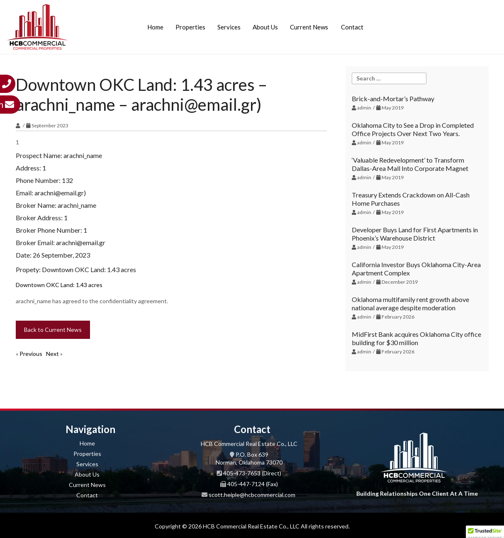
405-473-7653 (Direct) (252, 473)
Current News (309, 27)
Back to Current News (53, 329)
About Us (265, 27)
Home (155, 27)
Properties (190, 27)
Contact (352, 27)
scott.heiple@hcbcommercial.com (252, 494)
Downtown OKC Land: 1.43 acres (59, 284)
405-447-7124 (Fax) (252, 483)
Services (229, 27)
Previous (30, 353)
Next (52, 353)
